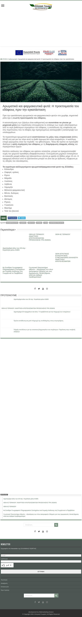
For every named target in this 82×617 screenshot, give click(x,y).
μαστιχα (31, 222)
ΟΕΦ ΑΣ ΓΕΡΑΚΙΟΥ (62, 234)
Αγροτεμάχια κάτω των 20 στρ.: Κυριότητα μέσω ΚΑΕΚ (14, 249)
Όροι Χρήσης (5, 590)
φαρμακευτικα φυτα (56, 222)
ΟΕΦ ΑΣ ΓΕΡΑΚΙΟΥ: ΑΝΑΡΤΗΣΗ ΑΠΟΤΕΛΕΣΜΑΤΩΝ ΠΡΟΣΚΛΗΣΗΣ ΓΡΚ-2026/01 (40, 237)
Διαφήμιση (4, 583)
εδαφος (23, 222)
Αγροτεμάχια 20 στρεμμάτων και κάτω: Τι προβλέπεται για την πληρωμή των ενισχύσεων (42, 312)
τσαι (45, 222)
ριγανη (39, 222)
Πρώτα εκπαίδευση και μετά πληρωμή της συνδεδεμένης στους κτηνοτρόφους (38, 321)
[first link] (3, 6)
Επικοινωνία (5, 587)
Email (3, 555)
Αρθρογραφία (12, 59)
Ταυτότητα (4, 580)
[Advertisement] (41, 27)
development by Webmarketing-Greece (41, 612)
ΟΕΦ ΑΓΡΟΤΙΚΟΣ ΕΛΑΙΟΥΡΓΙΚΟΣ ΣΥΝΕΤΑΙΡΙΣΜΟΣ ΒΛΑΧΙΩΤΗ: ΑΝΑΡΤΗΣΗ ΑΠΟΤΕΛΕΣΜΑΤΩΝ (66, 257)
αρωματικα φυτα (12, 222)
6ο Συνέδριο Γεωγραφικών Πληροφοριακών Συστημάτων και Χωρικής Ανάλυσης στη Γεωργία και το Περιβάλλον (14, 270)
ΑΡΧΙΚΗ (3, 59)
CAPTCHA (5, 559)
